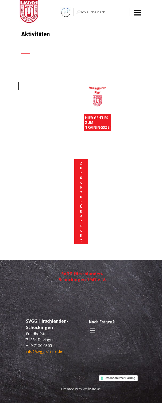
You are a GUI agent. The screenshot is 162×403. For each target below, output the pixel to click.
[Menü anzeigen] (137, 12)
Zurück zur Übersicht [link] (81, 201)
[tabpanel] (60, 45)
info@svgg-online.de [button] (44, 351)
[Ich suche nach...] (101, 12)
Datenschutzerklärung (120, 377)
